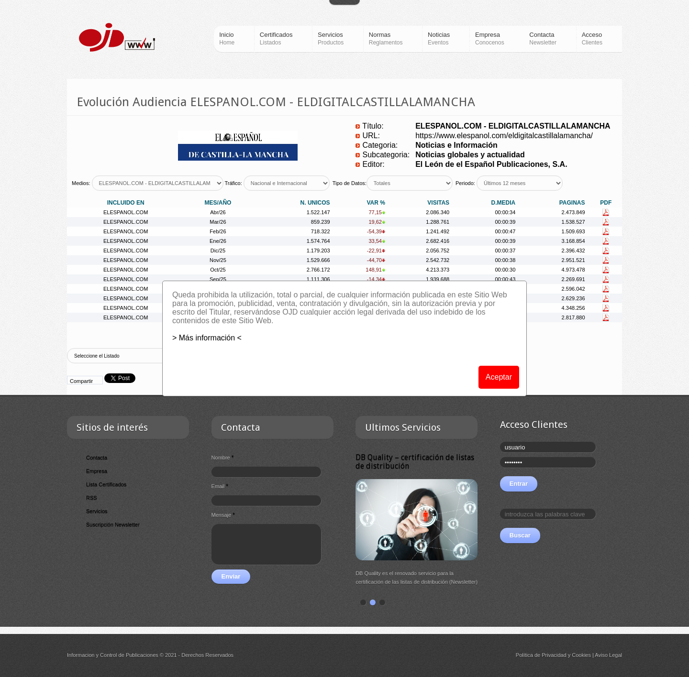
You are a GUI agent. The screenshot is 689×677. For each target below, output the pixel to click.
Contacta (96, 457)
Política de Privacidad (541, 655)
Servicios (97, 511)
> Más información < (207, 338)
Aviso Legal (608, 655)
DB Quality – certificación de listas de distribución (415, 461)
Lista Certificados (106, 484)
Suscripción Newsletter (113, 524)
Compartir (81, 381)
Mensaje (223, 515)
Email (219, 486)
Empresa (96, 471)
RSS (91, 498)
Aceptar (499, 377)
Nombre (222, 457)
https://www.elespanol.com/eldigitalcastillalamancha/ (504, 135)
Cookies (581, 655)
